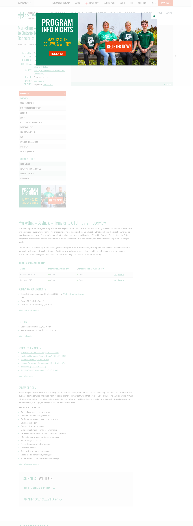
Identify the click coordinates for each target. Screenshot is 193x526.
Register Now (57, 53)
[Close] (154, 16)
